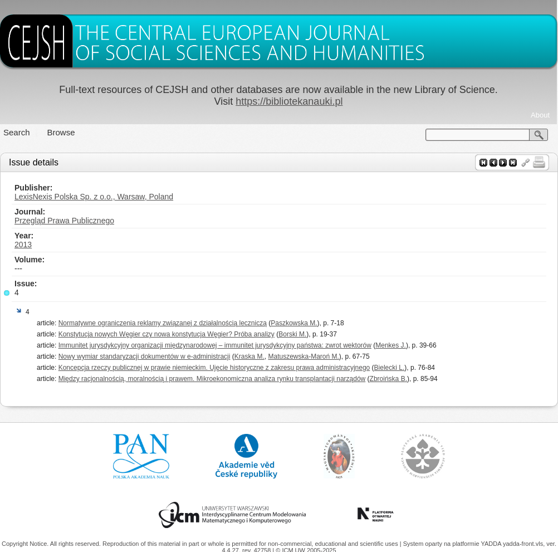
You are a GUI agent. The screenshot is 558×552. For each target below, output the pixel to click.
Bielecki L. (389, 368)
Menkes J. (390, 345)
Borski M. (292, 334)
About (540, 115)
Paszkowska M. (294, 323)
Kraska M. (249, 356)
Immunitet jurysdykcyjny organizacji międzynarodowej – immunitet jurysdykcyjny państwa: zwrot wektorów (214, 345)
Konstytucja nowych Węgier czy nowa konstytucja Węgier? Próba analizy (166, 334)
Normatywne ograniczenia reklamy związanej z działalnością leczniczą (162, 323)
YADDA (492, 543)
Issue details (33, 162)
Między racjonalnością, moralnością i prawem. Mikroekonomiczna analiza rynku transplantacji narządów (212, 379)
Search (16, 132)
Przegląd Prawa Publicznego (64, 220)
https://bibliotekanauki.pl (289, 101)
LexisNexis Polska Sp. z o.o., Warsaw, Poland (93, 196)
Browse (61, 132)
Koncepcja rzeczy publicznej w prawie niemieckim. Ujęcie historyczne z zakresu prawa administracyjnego (214, 368)
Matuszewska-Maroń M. (303, 356)
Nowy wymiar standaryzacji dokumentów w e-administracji (144, 356)
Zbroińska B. (388, 379)
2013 (23, 244)
